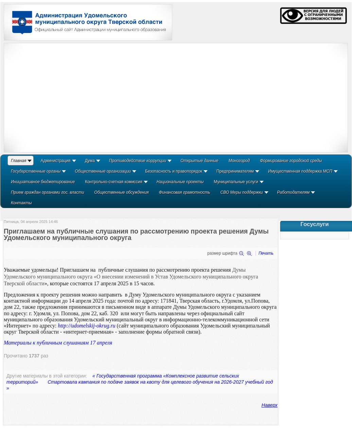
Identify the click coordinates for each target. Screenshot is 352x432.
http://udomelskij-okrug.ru (86, 326)
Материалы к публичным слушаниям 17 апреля (58, 343)
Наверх (270, 405)
